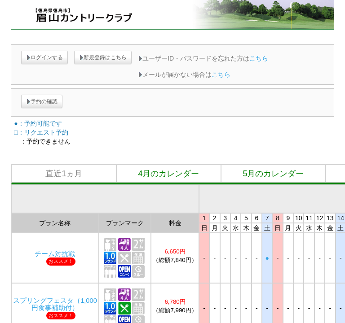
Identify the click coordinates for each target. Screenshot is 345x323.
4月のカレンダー (168, 173)
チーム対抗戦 (55, 254)
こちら (258, 58)
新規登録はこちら (103, 57)
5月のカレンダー (273, 173)
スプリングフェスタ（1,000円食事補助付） (55, 304)
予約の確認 (42, 101)
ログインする (44, 57)
